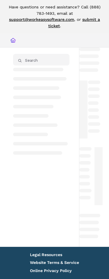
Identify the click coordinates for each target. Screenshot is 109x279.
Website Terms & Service (54, 262)
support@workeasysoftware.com (41, 19)
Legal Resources (46, 254)
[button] (41, 59)
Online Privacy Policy (51, 270)
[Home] (13, 40)
